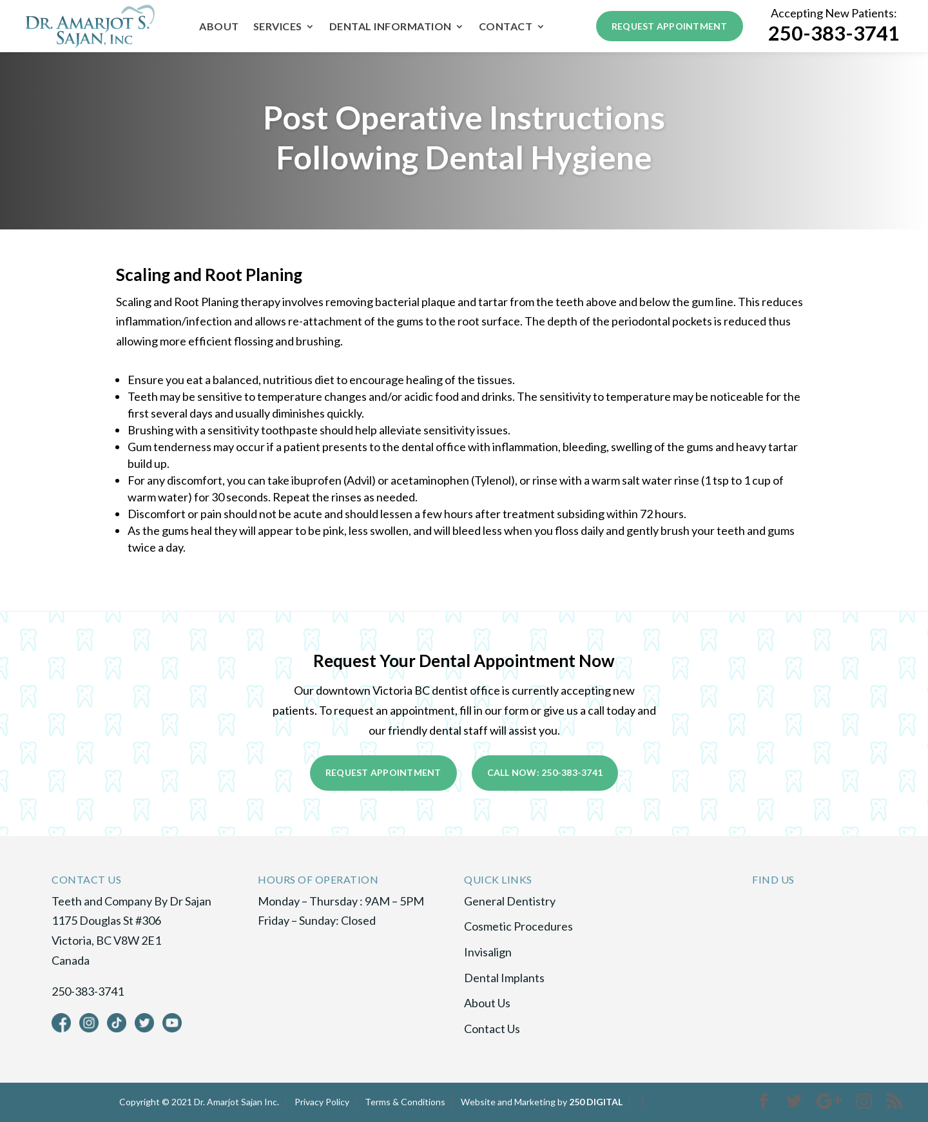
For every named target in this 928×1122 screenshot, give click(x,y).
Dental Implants (504, 978)
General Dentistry (510, 901)
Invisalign (488, 952)
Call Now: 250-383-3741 (545, 772)
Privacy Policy (322, 1101)
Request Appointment (670, 26)
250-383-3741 (834, 33)
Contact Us (492, 1028)
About (219, 27)
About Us (487, 1003)
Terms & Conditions (405, 1101)
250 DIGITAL (596, 1101)
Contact (506, 27)
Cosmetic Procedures (518, 926)
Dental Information (390, 27)
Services (277, 27)
